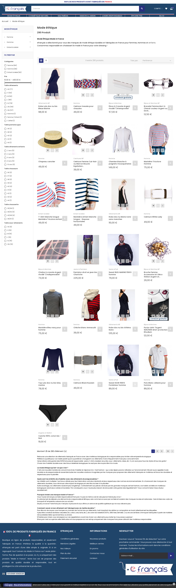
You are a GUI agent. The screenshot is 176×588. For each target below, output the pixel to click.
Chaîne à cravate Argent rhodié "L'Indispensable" (49, 273)
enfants (152, 42)
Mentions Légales (68, 543)
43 (9, 197)
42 (9, 139)
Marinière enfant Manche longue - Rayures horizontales (85, 219)
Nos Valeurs (65, 548)
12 (168, 451)
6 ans (10, 157)
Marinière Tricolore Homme (152, 162)
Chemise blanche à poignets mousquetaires (120, 162)
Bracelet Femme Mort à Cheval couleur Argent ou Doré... (155, 108)
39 (9, 183)
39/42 (10, 212)
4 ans (10, 154)
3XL (10, 110)
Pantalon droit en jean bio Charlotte (85, 273)
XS (10, 89)
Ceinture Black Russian (84, 383)
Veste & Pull (113, 269)
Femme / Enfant (14, 117)
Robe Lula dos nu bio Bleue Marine (47, 107)
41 (9, 190)
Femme (10, 37)
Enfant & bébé (12, 47)
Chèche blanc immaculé (85, 327)
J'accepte (8, 585)
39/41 (10, 219)
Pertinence (157, 60)
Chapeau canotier (46, 161)
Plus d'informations (22, 585)
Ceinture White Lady (153, 217)
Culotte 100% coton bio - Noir (49, 437)
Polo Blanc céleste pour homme (155, 384)
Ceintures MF (79, 158)
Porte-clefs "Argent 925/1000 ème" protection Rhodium (156, 329)
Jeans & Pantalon (80, 269)
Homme (10, 42)
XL (9, 103)
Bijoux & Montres (115, 103)
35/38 (10, 208)
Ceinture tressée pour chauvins (84, 107)
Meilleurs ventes (97, 543)
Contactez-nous (97, 553)
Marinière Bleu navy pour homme (49, 328)
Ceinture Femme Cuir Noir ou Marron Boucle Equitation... (85, 163)
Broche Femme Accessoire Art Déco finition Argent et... (153, 274)
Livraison (93, 558)
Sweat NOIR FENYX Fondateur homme (117, 384)
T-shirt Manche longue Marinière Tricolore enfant (50, 218)
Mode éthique (10, 29)
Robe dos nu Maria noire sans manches (120, 218)
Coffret (11, 121)
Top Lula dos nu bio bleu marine (49, 384)
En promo (94, 548)
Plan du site (65, 553)
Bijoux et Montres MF (152, 103)
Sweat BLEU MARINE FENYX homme (120, 273)
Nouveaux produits (98, 539)
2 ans (10, 150)
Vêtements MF (44, 103)
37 (9, 176)
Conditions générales (69, 539)
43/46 (11, 215)
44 (9, 142)
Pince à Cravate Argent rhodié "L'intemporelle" (119, 107)
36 (9, 129)
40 (9, 136)
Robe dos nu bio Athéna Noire (120, 328)
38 (9, 132)
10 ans (11, 164)
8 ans (10, 161)
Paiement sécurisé (68, 558)
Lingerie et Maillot (45, 433)
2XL (10, 107)
